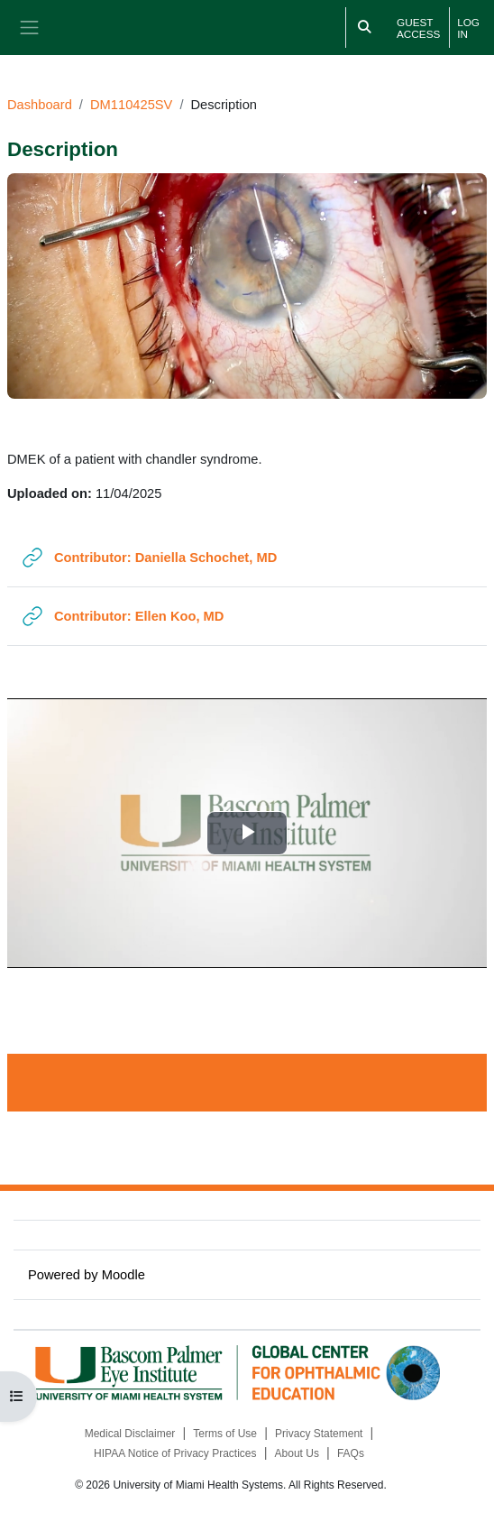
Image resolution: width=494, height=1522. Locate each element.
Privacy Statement (318, 1433)
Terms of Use (225, 1433)
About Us (297, 1453)
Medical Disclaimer (130, 1433)
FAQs (350, 1453)
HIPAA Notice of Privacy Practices (175, 1453)
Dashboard (39, 104)
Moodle (123, 1275)
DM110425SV (131, 104)
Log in (468, 28)
